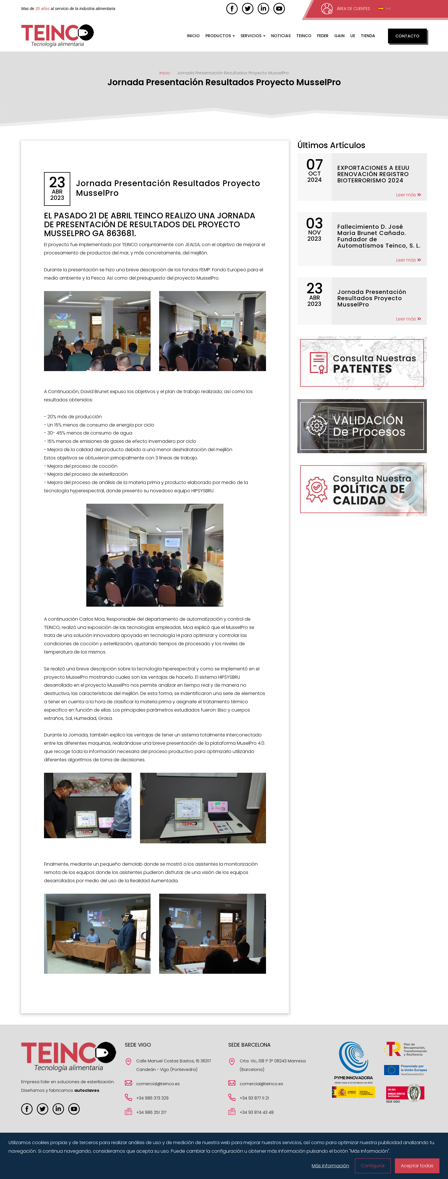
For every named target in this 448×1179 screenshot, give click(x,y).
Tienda (368, 36)
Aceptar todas (417, 1165)
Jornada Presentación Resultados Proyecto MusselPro (371, 298)
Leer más (408, 195)
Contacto (407, 36)
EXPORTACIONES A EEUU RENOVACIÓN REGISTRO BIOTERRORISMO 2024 (373, 174)
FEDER (323, 36)
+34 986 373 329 (152, 1098)
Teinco (303, 36)
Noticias (281, 36)
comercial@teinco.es (158, 1084)
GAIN (339, 36)
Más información (330, 1165)
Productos (220, 36)
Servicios (253, 36)
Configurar (373, 1165)
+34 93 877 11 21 (254, 1098)
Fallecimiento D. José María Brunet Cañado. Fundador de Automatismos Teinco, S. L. (379, 236)
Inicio (193, 36)
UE (352, 36)
